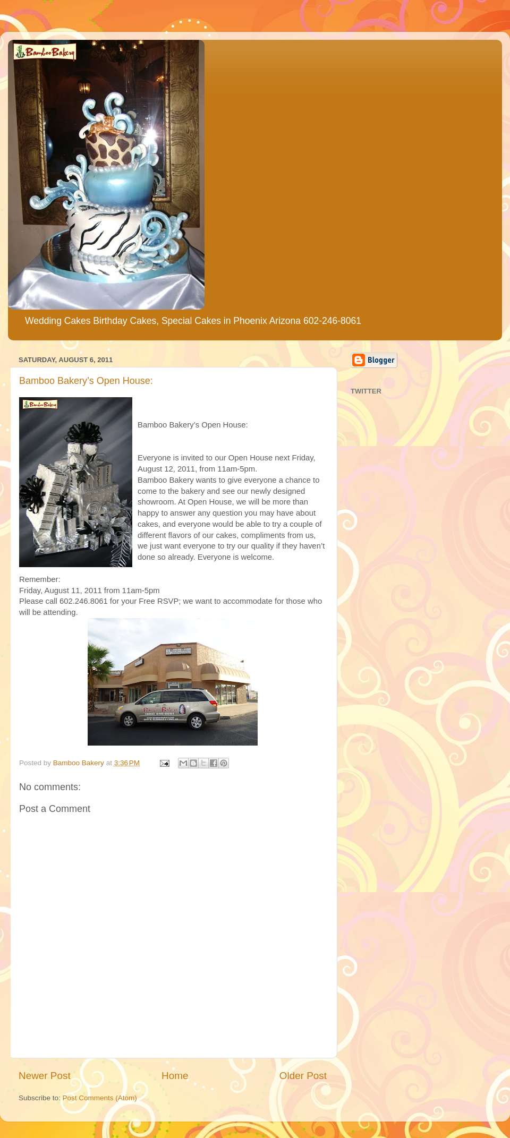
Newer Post (45, 1075)
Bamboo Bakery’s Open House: (86, 380)
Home (175, 1075)
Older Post (303, 1075)
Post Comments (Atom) (100, 1098)
